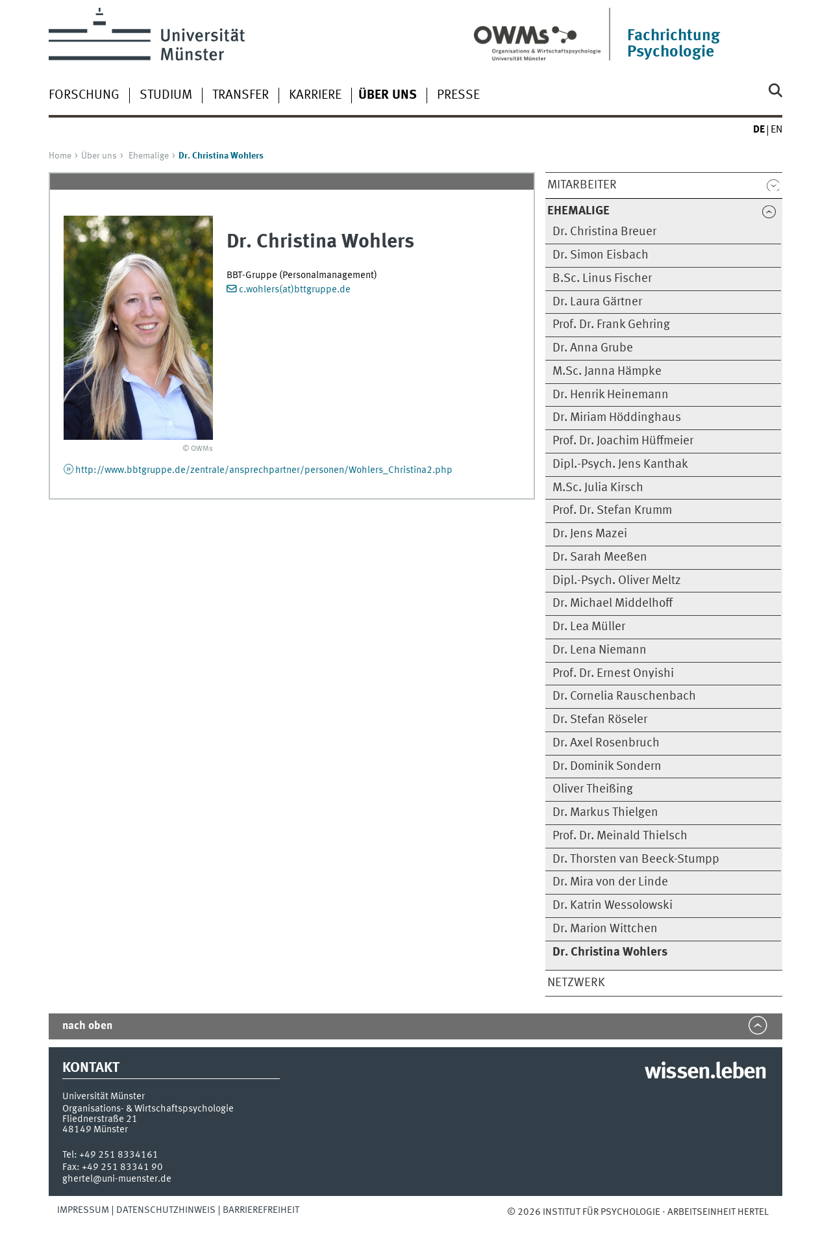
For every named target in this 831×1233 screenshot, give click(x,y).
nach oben (87, 1026)
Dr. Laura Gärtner (597, 302)
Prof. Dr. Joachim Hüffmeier (622, 441)
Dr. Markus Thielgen (605, 813)
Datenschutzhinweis (166, 1210)
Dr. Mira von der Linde (610, 882)
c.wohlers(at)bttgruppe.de (295, 290)
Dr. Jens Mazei (589, 534)
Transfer (240, 95)
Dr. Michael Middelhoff (612, 603)
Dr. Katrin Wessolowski (612, 905)
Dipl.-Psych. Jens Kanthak (620, 464)
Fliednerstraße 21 (100, 1119)
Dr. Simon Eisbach (600, 255)
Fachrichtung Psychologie (673, 44)
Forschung (84, 95)
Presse (458, 95)
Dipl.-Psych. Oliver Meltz (616, 581)
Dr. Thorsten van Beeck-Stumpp (635, 859)
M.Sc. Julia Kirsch (597, 488)
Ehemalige (149, 155)
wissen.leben (705, 1072)
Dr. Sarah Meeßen (599, 557)
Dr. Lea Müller (588, 627)
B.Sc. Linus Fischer (602, 279)
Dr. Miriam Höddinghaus (616, 418)
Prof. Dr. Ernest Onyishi (613, 674)
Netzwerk (576, 983)
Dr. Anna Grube (592, 348)
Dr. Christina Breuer (604, 232)
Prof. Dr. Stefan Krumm (612, 510)
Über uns (99, 155)
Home (60, 155)
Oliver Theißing (592, 789)
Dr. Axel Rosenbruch (606, 743)
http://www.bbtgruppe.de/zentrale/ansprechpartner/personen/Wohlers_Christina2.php (264, 470)
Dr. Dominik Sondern (607, 766)
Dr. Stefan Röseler (599, 720)
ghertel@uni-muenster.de (116, 1179)
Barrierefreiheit (261, 1210)
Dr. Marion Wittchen (605, 929)
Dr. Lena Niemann (599, 650)
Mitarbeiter (582, 185)
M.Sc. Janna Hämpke (607, 371)
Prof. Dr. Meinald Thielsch (620, 836)
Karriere (315, 95)
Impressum (83, 1210)
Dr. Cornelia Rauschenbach (624, 696)
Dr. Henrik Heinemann (610, 395)
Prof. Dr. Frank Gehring (611, 325)
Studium (166, 95)
